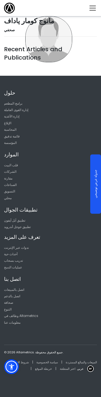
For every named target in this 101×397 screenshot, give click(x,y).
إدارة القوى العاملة (16, 110)
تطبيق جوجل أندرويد (17, 227)
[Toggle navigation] (94, 8)
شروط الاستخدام (18, 362)
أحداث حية (11, 254)
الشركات (10, 171)
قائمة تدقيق (12, 136)
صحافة (8, 302)
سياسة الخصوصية (47, 362)
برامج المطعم (13, 103)
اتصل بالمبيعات (14, 289)
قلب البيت (11, 165)
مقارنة (8, 178)
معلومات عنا (12, 322)
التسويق (9, 191)
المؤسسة (10, 142)
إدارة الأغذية (11, 116)
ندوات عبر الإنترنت (16, 247)
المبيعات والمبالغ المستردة (81, 362)
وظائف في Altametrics (21, 315)
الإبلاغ (7, 123)
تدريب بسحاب (13, 260)
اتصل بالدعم (12, 296)
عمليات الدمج (13, 267)
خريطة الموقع (43, 369)
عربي (80, 369)
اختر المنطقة (67, 369)
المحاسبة (10, 129)
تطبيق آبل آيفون (14, 220)
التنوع (8, 309)
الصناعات (10, 184)
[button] (11, 367)
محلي (8, 198)
